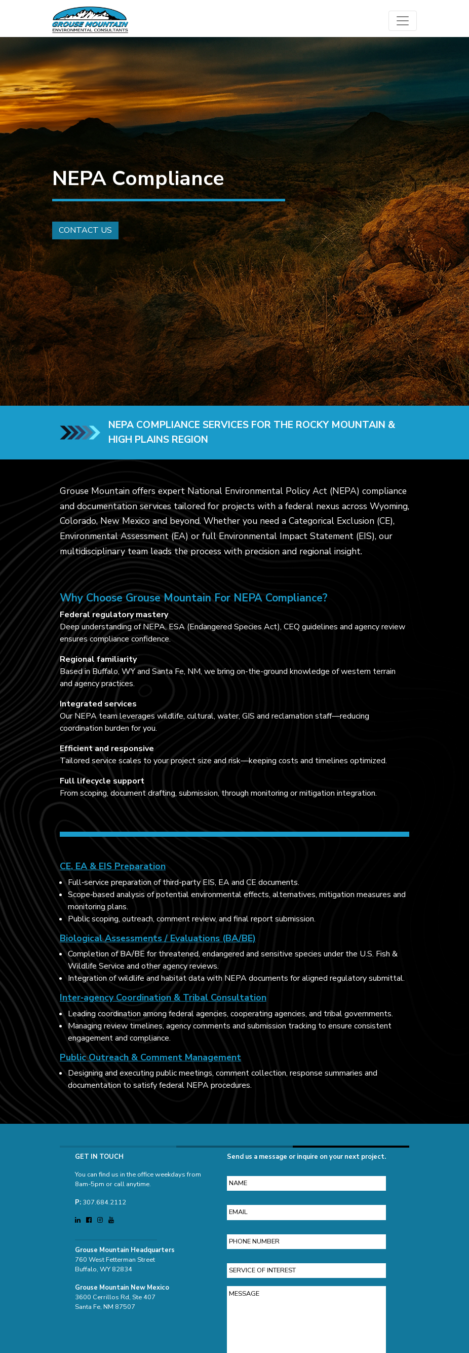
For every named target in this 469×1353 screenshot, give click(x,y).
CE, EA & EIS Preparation (113, 871)
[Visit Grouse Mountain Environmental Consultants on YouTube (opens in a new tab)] (111, 1215)
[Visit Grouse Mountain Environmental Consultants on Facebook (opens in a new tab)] (89, 1215)
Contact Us (80, 230)
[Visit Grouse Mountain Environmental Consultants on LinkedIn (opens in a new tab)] (78, 1215)
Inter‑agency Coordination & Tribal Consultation (163, 1002)
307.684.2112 (104, 1197)
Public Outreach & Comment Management (150, 1062)
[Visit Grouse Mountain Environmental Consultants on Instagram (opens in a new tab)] (100, 1215)
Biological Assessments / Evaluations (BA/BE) (158, 943)
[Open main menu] (402, 21)
